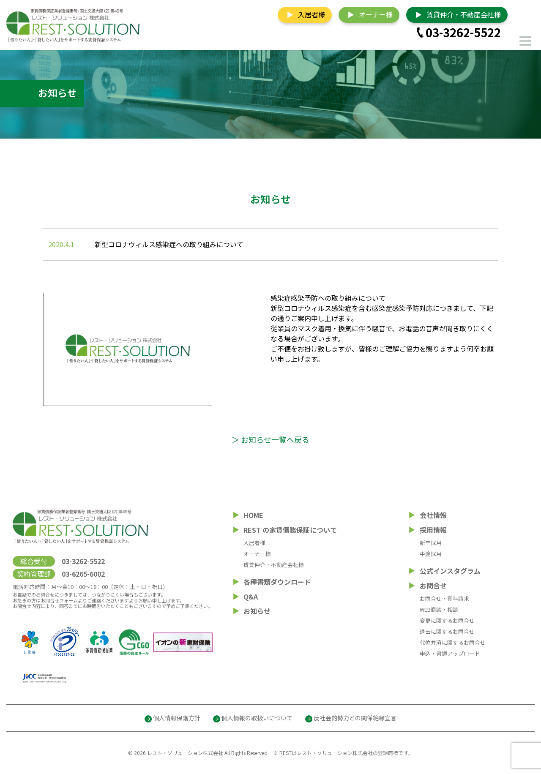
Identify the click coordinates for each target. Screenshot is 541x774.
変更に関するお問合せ (447, 620)
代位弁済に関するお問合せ (453, 642)
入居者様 (311, 14)
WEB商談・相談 (439, 609)
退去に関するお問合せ (447, 631)
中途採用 (431, 554)
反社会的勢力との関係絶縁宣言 (355, 718)
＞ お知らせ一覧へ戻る (270, 439)
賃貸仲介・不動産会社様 (463, 14)
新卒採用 (431, 543)
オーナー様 (376, 14)
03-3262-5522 (463, 32)
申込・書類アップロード (450, 653)
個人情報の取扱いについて (256, 718)
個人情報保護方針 (176, 718)
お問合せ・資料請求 (444, 598)
